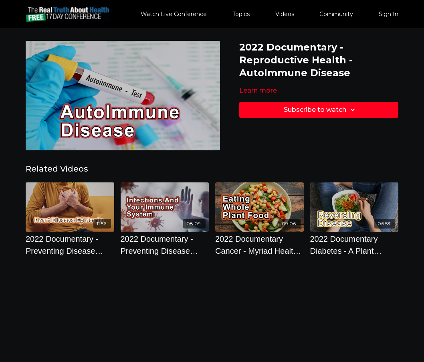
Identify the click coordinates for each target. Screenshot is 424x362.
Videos (284, 14)
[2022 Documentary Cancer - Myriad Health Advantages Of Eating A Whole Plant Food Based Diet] (259, 245)
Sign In (388, 14)
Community (336, 14)
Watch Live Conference (174, 14)
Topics (241, 14)
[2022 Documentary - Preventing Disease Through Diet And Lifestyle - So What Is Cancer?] (165, 245)
